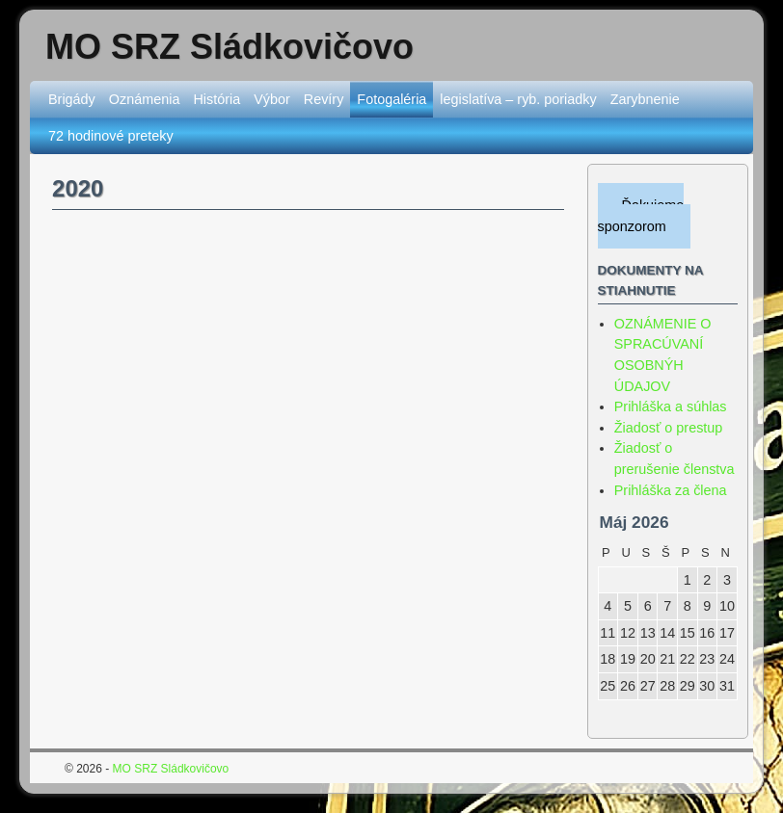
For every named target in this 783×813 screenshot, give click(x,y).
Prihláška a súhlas (670, 406)
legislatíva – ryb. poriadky (518, 99)
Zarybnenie (645, 99)
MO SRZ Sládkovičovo (229, 46)
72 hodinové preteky (111, 136)
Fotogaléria (391, 99)
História (216, 99)
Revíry (324, 99)
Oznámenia (144, 99)
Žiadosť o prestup (668, 427)
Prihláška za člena (670, 490)
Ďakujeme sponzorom (641, 215)
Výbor (272, 99)
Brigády (71, 99)
